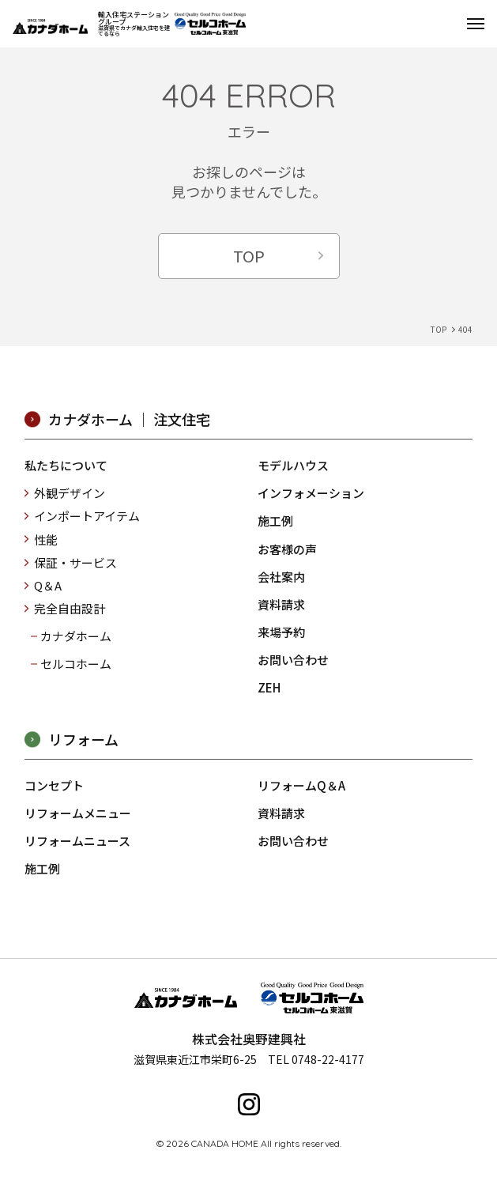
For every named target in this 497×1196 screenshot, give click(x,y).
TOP (249, 255)
